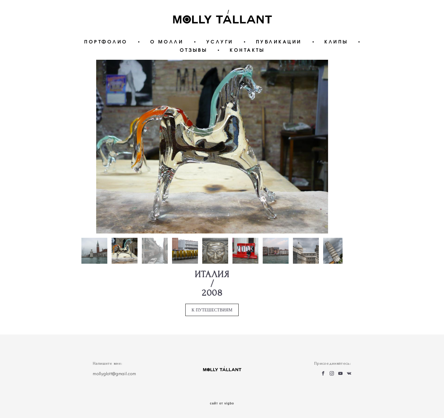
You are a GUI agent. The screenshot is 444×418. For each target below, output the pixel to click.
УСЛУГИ (219, 41)
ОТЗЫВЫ (193, 49)
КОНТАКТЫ (247, 49)
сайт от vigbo (222, 403)
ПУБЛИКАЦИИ (279, 41)
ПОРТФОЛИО (106, 41)
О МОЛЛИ (167, 41)
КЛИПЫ (336, 41)
